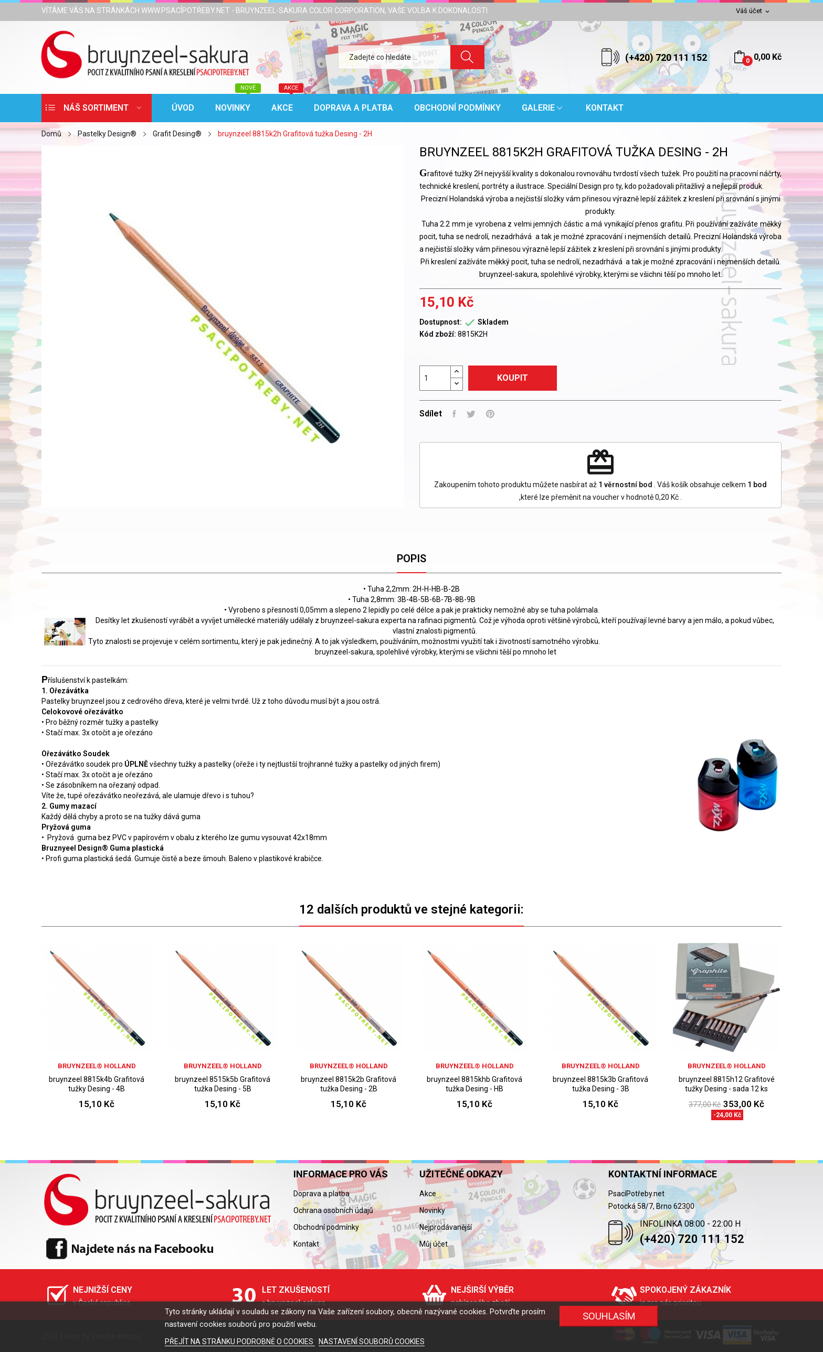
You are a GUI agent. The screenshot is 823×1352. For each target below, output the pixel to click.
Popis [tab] (411, 558)
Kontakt (306, 1244)
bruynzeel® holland (97, 1066)
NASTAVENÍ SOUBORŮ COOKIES (372, 1341)
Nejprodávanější (445, 1227)
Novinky (432, 1210)
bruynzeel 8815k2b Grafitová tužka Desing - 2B (348, 1084)
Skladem (493, 322)
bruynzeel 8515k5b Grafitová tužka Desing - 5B (222, 1084)
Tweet (471, 414)
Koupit (512, 378)
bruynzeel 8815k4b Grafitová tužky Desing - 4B (96, 1084)
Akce (427, 1193)
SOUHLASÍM (609, 1316)
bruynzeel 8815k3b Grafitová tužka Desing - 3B (600, 1084)
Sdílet (454, 414)
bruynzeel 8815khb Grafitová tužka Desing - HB (474, 1084)
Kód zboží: (437, 334)
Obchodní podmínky (326, 1227)
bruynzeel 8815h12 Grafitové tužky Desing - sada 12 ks (727, 1084)
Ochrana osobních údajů (333, 1210)
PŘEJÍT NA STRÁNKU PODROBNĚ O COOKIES (240, 1341)
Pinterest (490, 414)
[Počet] (435, 378)
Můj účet (433, 1244)
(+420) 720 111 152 (666, 57)
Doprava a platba (321, 1193)
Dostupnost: (440, 322)
